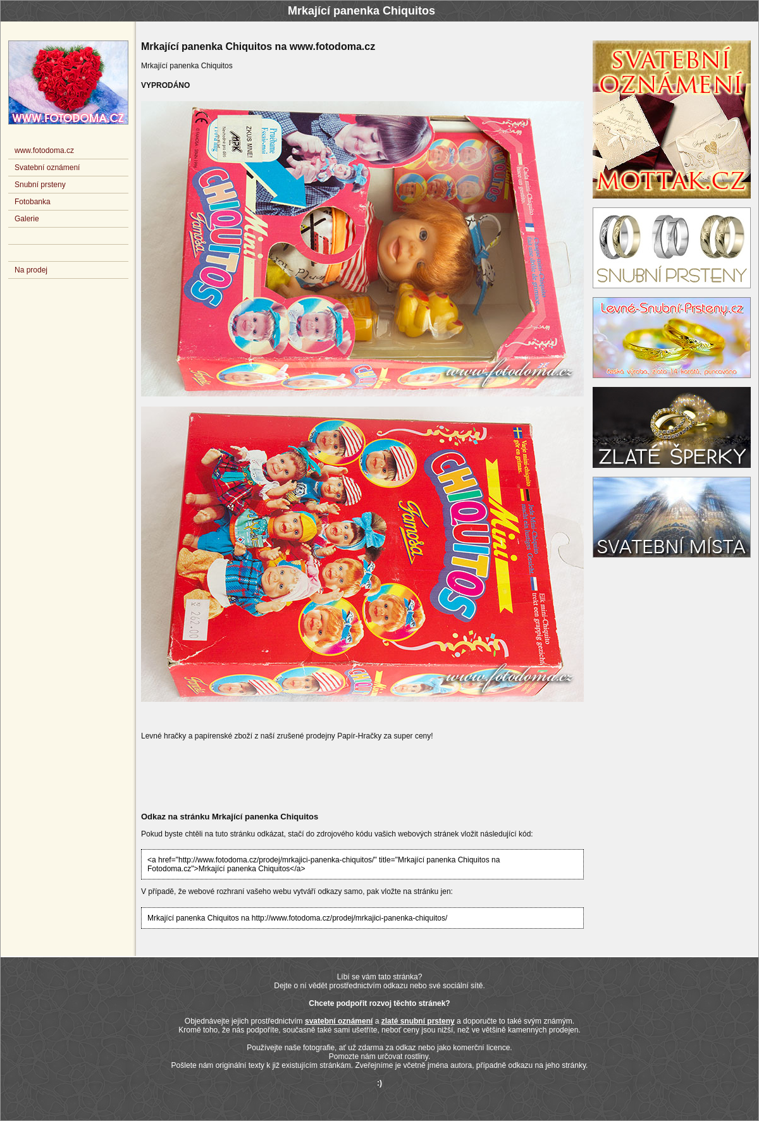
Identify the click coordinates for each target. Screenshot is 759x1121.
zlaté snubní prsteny (418, 1021)
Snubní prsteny (40, 184)
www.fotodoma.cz (44, 150)
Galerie (27, 218)
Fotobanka (33, 201)
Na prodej (31, 270)
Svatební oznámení (47, 167)
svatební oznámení (339, 1021)
